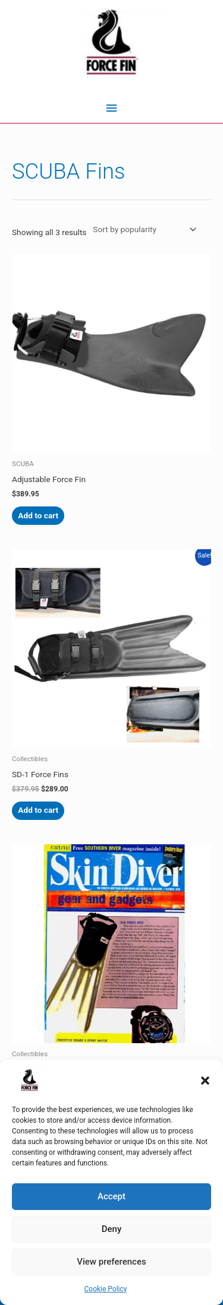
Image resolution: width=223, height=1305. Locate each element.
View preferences (111, 1261)
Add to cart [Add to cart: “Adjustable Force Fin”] (38, 515)
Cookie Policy (105, 1289)
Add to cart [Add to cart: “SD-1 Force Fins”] (38, 810)
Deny (112, 1229)
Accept (111, 1196)
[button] (205, 1081)
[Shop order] (142, 229)
